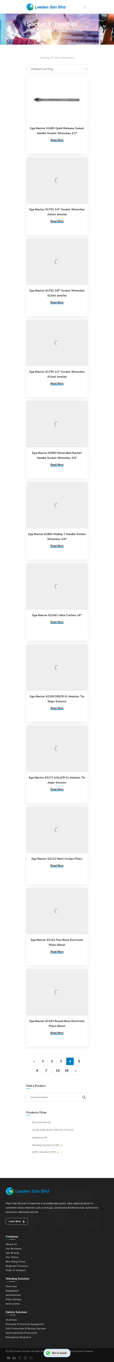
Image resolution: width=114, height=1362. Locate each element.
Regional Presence (17, 1266)
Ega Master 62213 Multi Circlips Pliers (57, 859)
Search (84, 1097)
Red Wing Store (15, 1261)
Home (30, 31)
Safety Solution (44, 1152)
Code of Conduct (16, 1270)
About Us (11, 1244)
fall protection (41, 1122)
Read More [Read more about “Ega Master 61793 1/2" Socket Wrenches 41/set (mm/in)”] (56, 383)
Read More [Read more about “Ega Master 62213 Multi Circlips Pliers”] (56, 865)
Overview (11, 1286)
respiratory (39, 1137)
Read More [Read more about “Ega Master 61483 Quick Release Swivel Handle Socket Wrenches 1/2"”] (56, 140)
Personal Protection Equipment (25, 1324)
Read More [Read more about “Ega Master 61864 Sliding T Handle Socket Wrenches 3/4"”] (56, 545)
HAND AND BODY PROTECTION (52, 1130)
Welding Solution (45, 1145)
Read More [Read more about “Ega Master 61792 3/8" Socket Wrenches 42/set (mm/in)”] (56, 302)
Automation (13, 1295)
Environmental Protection (21, 1332)
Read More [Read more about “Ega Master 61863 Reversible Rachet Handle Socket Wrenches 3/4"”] (56, 464)
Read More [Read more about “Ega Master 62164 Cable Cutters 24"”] (56, 622)
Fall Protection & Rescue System (26, 1328)
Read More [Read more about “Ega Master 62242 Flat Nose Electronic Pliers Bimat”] (56, 951)
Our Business (14, 1248)
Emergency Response (18, 1337)
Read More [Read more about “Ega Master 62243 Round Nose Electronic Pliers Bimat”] (56, 1032)
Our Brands (12, 1253)
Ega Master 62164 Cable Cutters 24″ (57, 615)
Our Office (12, 1257)
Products (46, 31)
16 (67, 1070)
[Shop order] (57, 68)
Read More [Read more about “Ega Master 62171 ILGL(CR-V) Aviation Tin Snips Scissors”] (56, 789)
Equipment (12, 1290)
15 (58, 1070)
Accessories (13, 1303)
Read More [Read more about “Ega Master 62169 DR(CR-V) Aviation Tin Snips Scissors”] (56, 708)
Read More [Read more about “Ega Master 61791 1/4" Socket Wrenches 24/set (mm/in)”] (56, 221)
